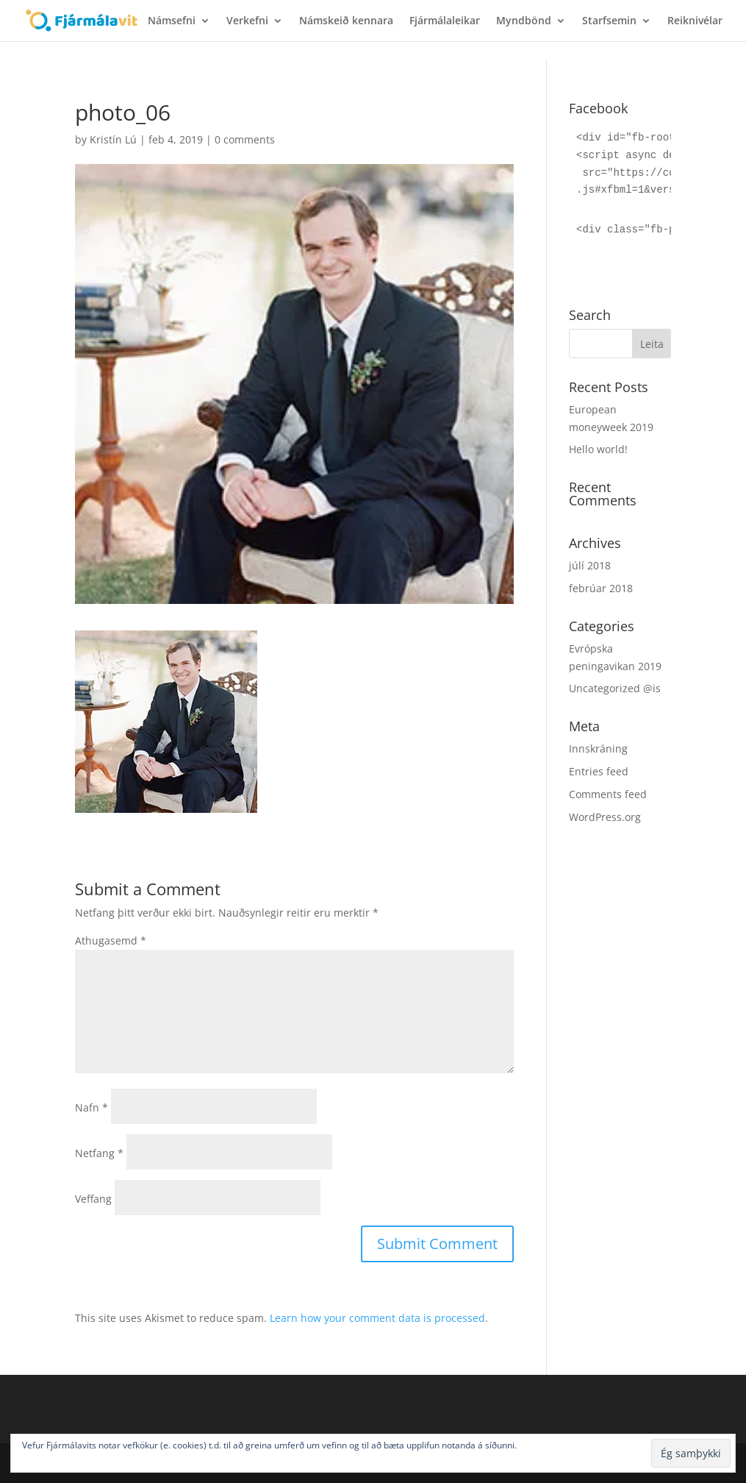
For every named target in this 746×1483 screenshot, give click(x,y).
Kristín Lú (113, 139)
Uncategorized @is (615, 688)
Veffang (93, 1199)
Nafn (91, 1107)
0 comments (245, 139)
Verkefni (247, 21)
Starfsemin (609, 21)
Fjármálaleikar (444, 21)
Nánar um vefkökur (558, 1445)
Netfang (99, 1153)
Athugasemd (110, 940)
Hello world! (598, 449)
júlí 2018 (590, 565)
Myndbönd (523, 21)
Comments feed (608, 794)
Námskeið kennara (346, 21)
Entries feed (598, 771)
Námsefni (172, 21)
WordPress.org (605, 817)
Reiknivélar (694, 21)
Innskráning (598, 748)
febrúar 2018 (601, 588)
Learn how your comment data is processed (377, 1318)
